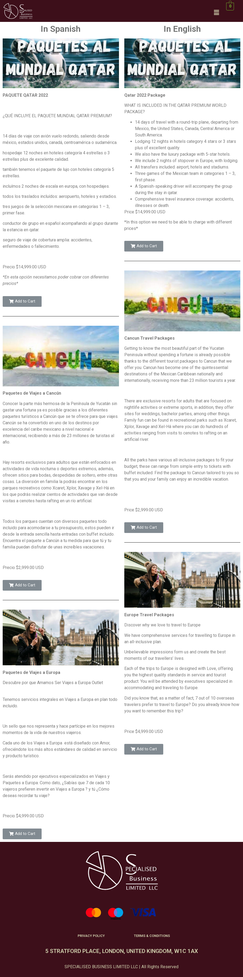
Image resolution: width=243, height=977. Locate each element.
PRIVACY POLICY (91, 936)
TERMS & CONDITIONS (152, 936)
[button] (22, 301)
